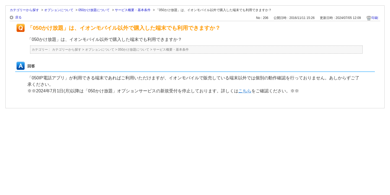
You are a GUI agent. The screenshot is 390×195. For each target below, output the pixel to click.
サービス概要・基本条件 (133, 10)
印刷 (375, 18)
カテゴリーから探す (24, 10)
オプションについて (58, 10)
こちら (244, 91)
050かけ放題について (94, 10)
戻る (18, 17)
